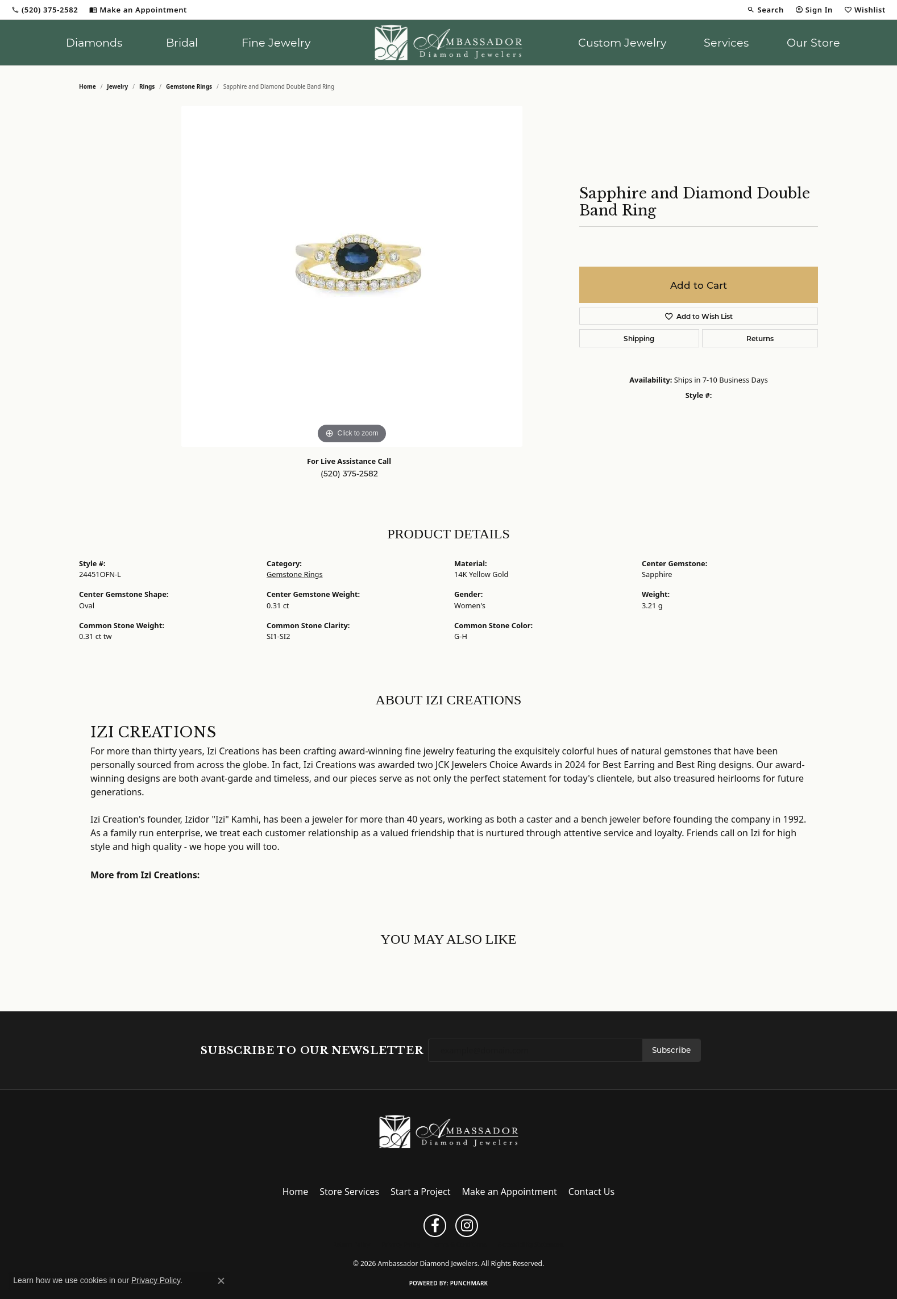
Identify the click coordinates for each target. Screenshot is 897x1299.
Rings (147, 86)
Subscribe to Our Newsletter (312, 1050)
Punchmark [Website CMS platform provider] (469, 1283)
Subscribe (671, 1050)
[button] (765, 9)
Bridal (182, 42)
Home (87, 86)
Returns (760, 338)
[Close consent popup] (221, 1280)
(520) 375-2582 (349, 473)
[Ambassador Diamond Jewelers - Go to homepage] (448, 1130)
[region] (351, 276)
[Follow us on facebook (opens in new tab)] (434, 1225)
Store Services (349, 1191)
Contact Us (591, 1191)
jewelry (117, 86)
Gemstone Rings (189, 86)
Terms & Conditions (459, 1244)
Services (726, 42)
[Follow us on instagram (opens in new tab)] (466, 1225)
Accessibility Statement (531, 1244)
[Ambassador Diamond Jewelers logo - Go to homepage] (449, 42)
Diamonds (94, 42)
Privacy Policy (400, 1244)
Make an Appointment (509, 1191)
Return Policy (351, 1244)
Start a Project (420, 1191)
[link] (44, 9)
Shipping (639, 338)
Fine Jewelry (276, 42)
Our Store (813, 42)
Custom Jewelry (622, 42)
